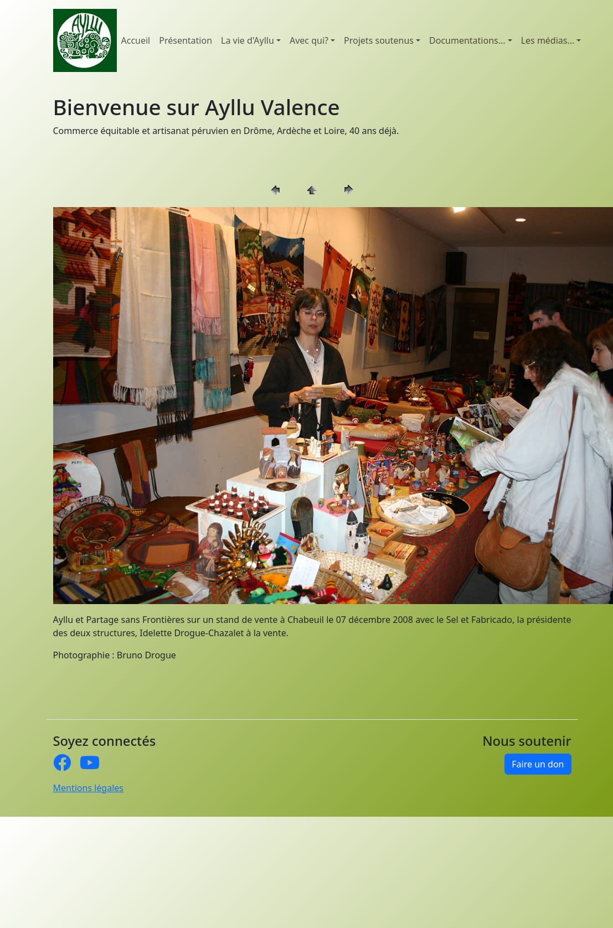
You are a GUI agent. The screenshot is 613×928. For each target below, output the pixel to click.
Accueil (136, 40)
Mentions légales (88, 788)
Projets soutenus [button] (379, 40)
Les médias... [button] (548, 40)
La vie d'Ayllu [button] (247, 40)
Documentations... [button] (467, 40)
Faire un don (538, 764)
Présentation (185, 40)
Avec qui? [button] (309, 40)
